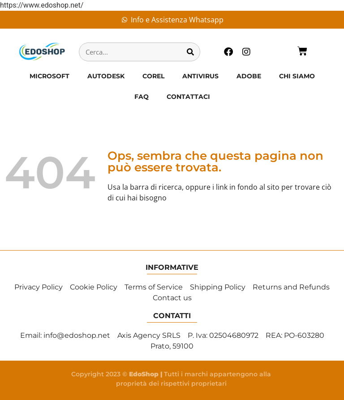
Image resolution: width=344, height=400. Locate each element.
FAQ (141, 97)
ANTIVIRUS (200, 76)
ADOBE (248, 76)
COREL (153, 76)
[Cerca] (190, 52)
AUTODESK (106, 76)
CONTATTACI (188, 97)
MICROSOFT (49, 76)
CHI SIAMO (297, 76)
